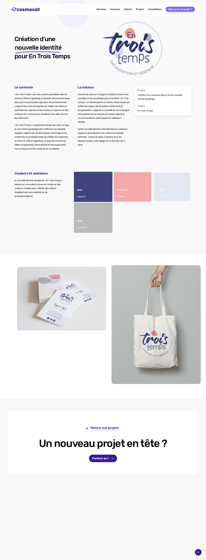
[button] (103, 443)
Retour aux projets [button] (105, 428)
